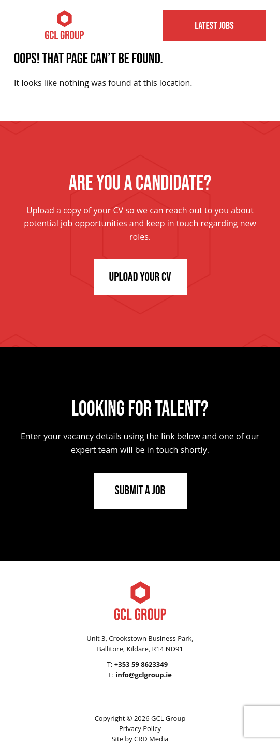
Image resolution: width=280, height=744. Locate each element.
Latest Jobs (214, 26)
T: (137, 664)
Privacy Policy (140, 728)
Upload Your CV (140, 276)
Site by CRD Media (139, 738)
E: (140, 674)
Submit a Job (140, 490)
